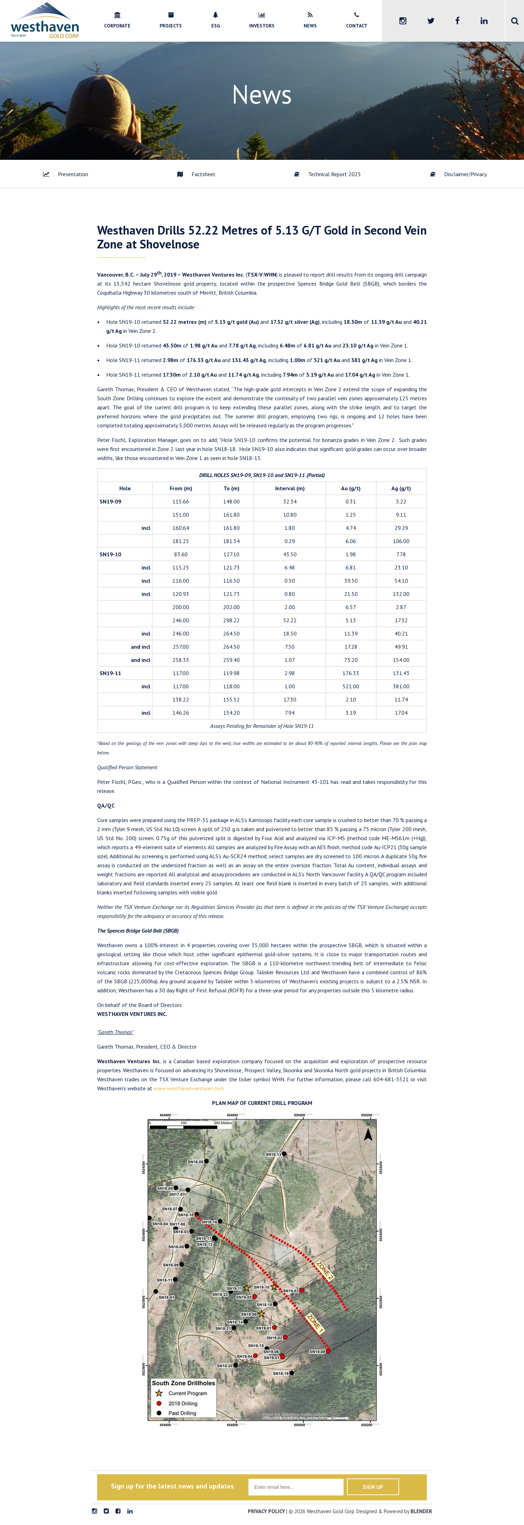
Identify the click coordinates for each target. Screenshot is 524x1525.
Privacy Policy (266, 1511)
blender (421, 1511)
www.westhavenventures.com (189, 1088)
